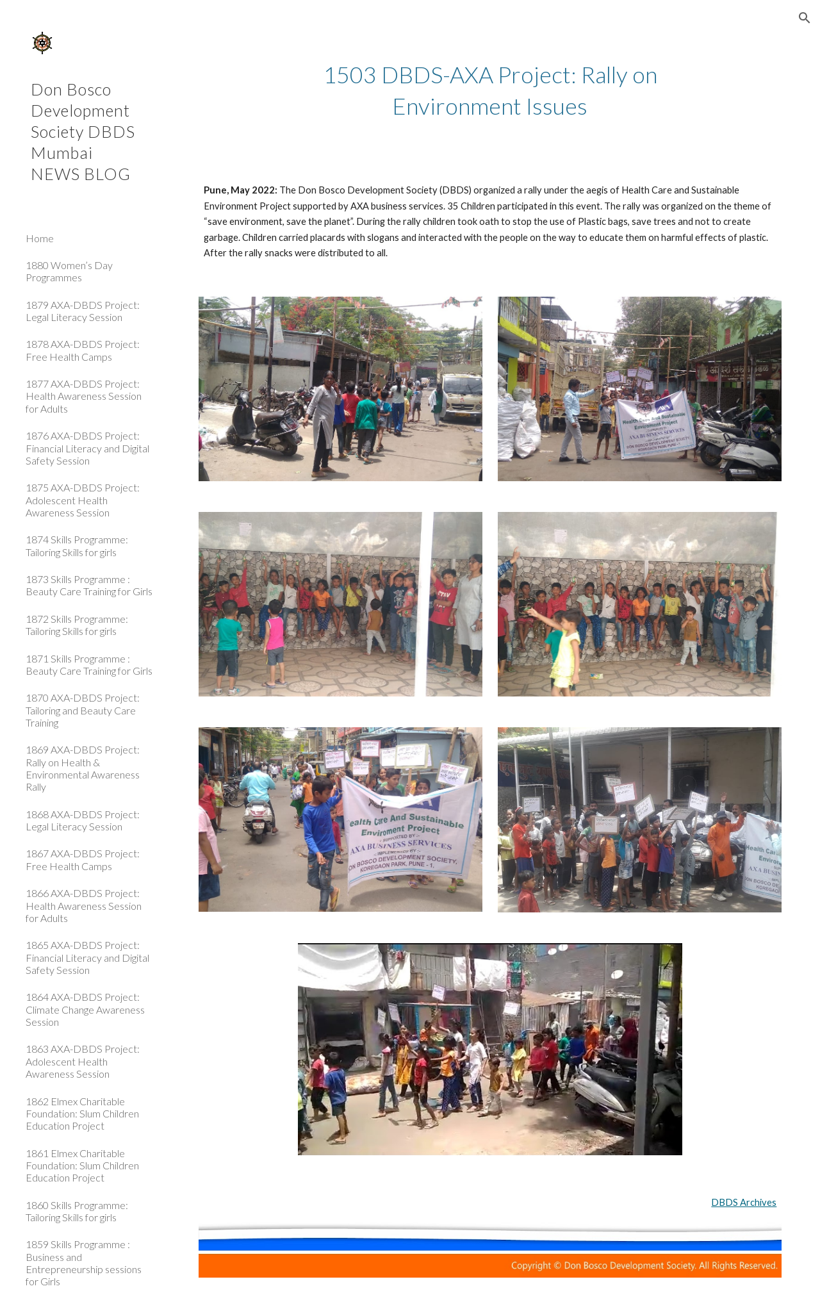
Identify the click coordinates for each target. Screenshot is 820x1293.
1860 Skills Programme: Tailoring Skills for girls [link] (77, 1211)
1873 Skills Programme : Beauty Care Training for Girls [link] (89, 585)
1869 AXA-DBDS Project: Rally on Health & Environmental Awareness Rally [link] (83, 768)
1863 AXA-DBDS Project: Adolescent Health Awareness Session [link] (83, 1061)
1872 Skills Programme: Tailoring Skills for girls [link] (77, 625)
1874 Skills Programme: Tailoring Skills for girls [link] (77, 545)
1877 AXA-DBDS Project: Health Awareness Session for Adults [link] (84, 396)
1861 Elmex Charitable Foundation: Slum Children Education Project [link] (82, 1165)
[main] (490, 90)
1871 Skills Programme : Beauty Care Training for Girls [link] (89, 664)
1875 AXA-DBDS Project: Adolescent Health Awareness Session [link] (83, 499)
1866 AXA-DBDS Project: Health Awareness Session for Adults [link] (84, 905)
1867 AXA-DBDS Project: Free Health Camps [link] (83, 859)
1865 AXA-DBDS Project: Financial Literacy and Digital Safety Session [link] (87, 957)
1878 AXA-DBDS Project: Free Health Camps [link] (83, 350)
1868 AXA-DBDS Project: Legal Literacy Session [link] (83, 820)
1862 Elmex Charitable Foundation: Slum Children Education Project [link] (82, 1113)
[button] (804, 18)
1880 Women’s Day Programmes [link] (69, 271)
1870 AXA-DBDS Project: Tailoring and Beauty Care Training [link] (83, 710)
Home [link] (40, 238)
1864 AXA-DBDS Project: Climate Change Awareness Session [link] (85, 1009)
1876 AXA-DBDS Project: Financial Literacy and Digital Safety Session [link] (87, 447)
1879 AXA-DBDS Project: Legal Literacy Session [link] (83, 311)
